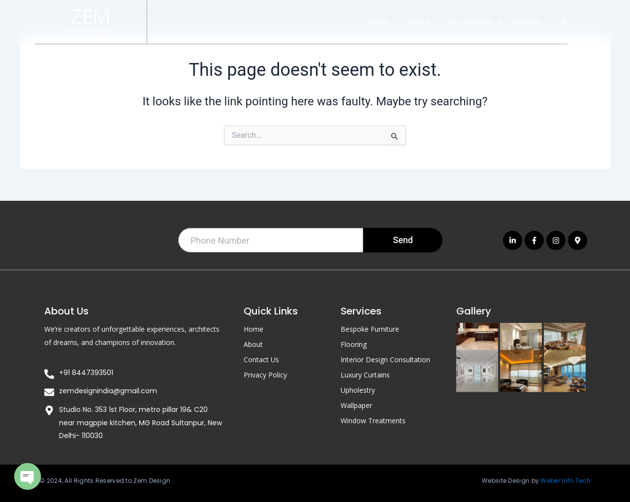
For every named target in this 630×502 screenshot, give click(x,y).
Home (378, 22)
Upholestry (358, 389)
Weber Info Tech (565, 480)
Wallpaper (356, 404)
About (419, 22)
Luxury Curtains (365, 374)
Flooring (354, 343)
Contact (526, 22)
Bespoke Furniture (370, 328)
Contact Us (261, 359)
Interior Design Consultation (385, 359)
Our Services (475, 22)
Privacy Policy (265, 374)
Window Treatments (373, 420)
